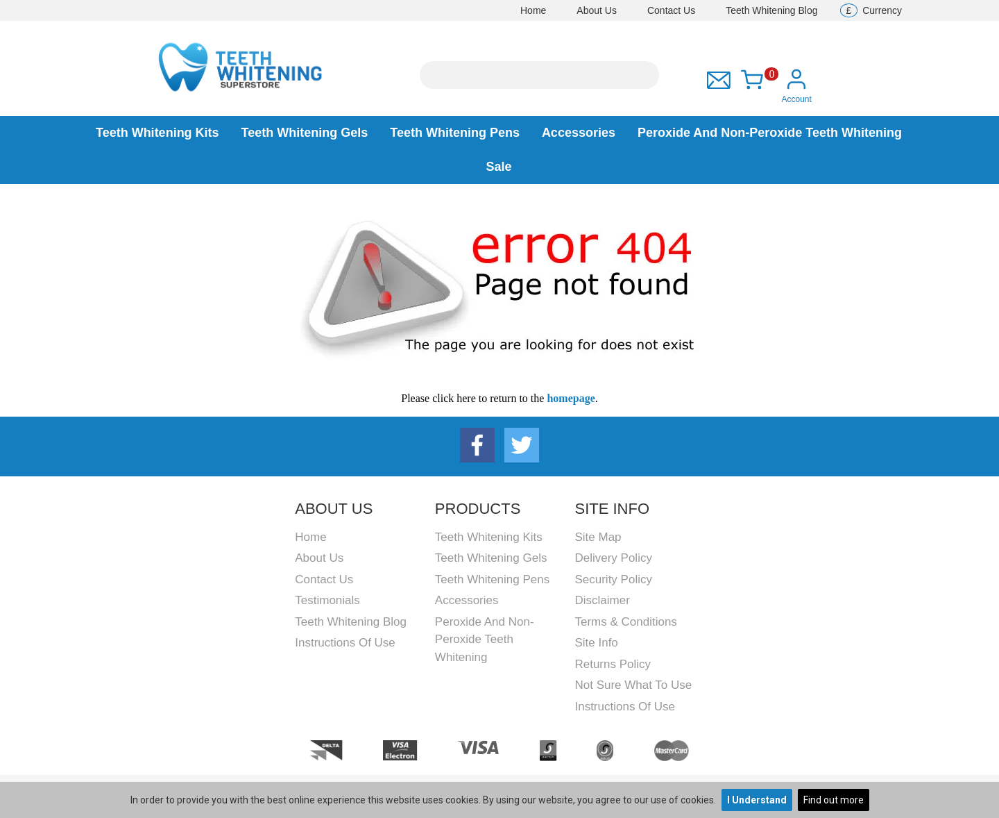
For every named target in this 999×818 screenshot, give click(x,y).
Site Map (597, 537)
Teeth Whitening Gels (304, 133)
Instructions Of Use (345, 642)
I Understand (757, 800)
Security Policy (612, 579)
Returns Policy (612, 664)
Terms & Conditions (625, 621)
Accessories (578, 133)
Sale (498, 167)
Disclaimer (601, 600)
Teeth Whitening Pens (455, 133)
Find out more (833, 800)
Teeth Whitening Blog (771, 10)
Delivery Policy (612, 558)
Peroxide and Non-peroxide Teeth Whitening (770, 133)
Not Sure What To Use (633, 685)
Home (533, 10)
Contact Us (671, 10)
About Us (597, 10)
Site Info (595, 642)
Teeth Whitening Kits (157, 133)
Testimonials (327, 600)
